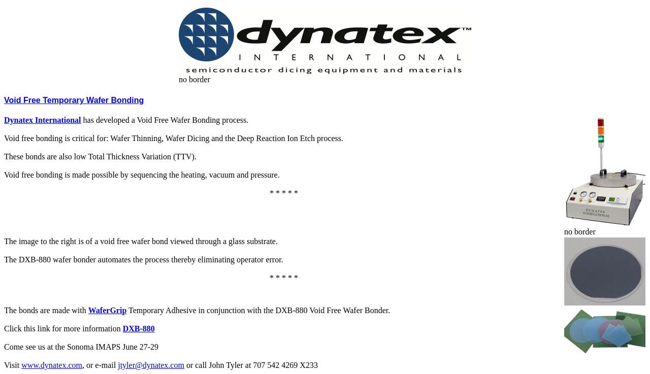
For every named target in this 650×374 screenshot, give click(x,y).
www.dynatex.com (51, 365)
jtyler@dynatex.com (151, 365)
